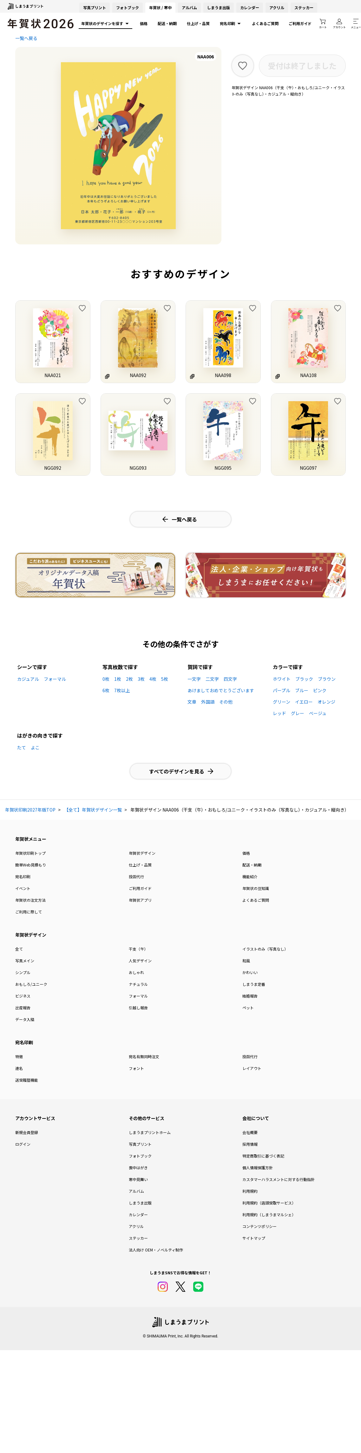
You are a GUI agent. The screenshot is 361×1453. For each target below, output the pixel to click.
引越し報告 (138, 1007)
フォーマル (55, 679)
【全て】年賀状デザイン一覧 (93, 809)
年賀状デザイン (142, 853)
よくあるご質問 (265, 23)
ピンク (319, 690)
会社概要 (250, 1132)
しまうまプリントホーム (150, 1132)
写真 (94, 7)
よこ (35, 747)
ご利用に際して (28, 911)
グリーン (281, 702)
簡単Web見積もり (30, 864)
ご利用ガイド (300, 23)
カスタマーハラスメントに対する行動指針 (278, 1179)
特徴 (19, 1056)
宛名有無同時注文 (144, 1056)
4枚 (152, 679)
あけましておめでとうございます (220, 690)
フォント (136, 1068)
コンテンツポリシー (259, 1226)
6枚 (105, 690)
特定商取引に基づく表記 (263, 1155)
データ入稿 (24, 1019)
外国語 (207, 702)
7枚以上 (122, 690)
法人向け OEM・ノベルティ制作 (156, 1249)
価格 (144, 23)
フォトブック (127, 7)
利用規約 (250, 1191)
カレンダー (249, 7)
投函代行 (136, 876)
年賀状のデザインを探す (105, 23)
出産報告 (22, 1007)
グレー (297, 713)
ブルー (301, 690)
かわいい (250, 972)
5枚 (164, 679)
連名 (19, 1068)
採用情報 (250, 1144)
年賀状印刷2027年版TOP (30, 809)
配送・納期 (167, 23)
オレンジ (326, 702)
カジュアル (28, 679)
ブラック (304, 679)
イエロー (304, 702)
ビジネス (22, 996)
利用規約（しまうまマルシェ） (269, 1214)
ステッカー (303, 7)
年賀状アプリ (140, 900)
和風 (246, 960)
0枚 (105, 679)
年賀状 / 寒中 (160, 7)
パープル (281, 690)
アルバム (189, 7)
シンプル (22, 972)
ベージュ (317, 713)
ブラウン (327, 679)
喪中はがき (138, 1167)
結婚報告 (250, 996)
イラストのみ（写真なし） (265, 949)
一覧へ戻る (26, 38)
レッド (279, 713)
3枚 (141, 679)
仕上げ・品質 (198, 23)
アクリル (276, 7)
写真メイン (24, 960)
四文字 (230, 679)
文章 (191, 702)
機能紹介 (250, 876)
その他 (226, 702)
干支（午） (138, 949)
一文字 (194, 679)
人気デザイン (140, 960)
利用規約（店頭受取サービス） (269, 1202)
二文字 (212, 679)
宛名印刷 (231, 23)
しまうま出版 (218, 7)
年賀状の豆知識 (255, 888)
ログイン (22, 1144)
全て (19, 949)
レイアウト (251, 1068)
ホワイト (282, 679)
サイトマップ (253, 1238)
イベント (22, 888)
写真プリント (140, 1144)
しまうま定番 (253, 984)
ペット (248, 1007)
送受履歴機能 (26, 1080)
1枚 (117, 679)
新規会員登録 (26, 1132)
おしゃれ (136, 972)
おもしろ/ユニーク (31, 984)
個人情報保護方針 (257, 1167)
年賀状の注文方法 (30, 900)
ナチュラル (138, 984)
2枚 (129, 679)
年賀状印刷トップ (30, 853)
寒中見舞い (138, 1179)
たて (21, 747)
